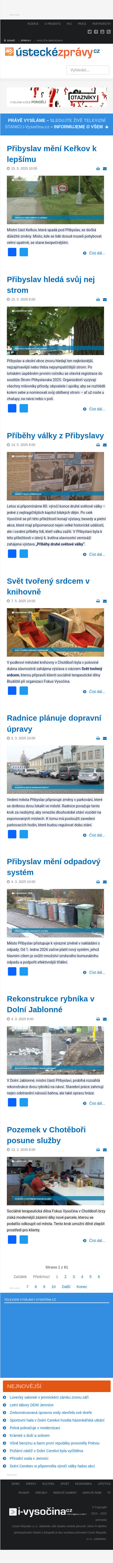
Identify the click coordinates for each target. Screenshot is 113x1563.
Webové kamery (65, 1493)
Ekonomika (83, 1484)
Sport (64, 1484)
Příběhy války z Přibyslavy (55, 435)
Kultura (48, 1484)
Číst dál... (96, 253)
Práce (82, 24)
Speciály (41, 1493)
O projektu (53, 24)
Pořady (23, 1493)
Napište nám (92, 1493)
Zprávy (31, 1484)
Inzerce (33, 24)
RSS (69, 24)
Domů (16, 1484)
